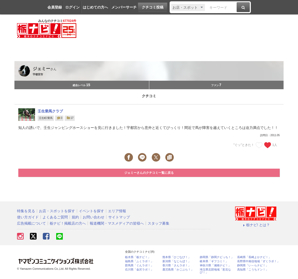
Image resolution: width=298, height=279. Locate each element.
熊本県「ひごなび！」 (176, 257)
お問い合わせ (93, 217)
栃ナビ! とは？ (256, 225)
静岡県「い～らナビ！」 (252, 265)
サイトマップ (119, 217)
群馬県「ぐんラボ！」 (139, 265)
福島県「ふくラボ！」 (139, 261)
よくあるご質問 (55, 217)
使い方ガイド (28, 217)
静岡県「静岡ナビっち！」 (217, 257)
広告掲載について (31, 223)
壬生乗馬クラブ (50, 111)
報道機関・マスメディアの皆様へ (117, 223)
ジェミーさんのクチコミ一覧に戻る (149, 173)
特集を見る (26, 211)
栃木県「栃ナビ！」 (138, 257)
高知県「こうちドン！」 (252, 269)
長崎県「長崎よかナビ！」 (254, 257)
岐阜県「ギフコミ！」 (214, 261)
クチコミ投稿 (152, 7)
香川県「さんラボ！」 (176, 265)
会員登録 (54, 7)
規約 (75, 217)
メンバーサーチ (124, 7)
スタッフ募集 (158, 223)
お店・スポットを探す (57, 211)
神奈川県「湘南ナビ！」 (215, 265)
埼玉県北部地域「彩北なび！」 (215, 271)
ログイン (72, 7)
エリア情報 (117, 211)
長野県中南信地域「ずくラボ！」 (258, 261)
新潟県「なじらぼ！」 (176, 261)
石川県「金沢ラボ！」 (139, 269)
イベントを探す (91, 211)
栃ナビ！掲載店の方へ (68, 223)
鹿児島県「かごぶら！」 (178, 269)
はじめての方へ (95, 7)
